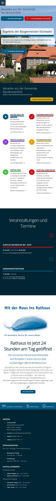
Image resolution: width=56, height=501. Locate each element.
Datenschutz (32, 407)
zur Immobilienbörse (16, 163)
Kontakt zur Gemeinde (12, 407)
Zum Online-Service (28, 391)
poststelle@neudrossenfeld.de (19, 433)
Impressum (48, 407)
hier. (30, 95)
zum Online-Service (16, 132)
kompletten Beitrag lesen (14, 51)
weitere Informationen (43, 133)
